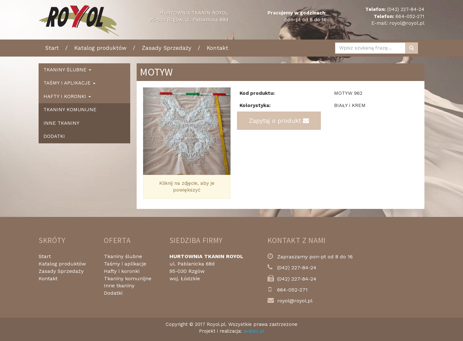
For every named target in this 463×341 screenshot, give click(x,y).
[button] (149, 131)
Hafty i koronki (122, 271)
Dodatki (54, 136)
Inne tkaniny (61, 123)
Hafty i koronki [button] (67, 96)
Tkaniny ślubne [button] (67, 70)
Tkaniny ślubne (123, 256)
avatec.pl (253, 331)
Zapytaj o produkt (279, 120)
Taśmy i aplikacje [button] (69, 83)
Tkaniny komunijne (69, 109)
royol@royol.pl (406, 23)
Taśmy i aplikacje (125, 264)
